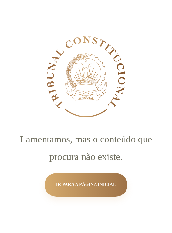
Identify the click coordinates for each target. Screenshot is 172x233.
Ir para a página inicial (86, 184)
